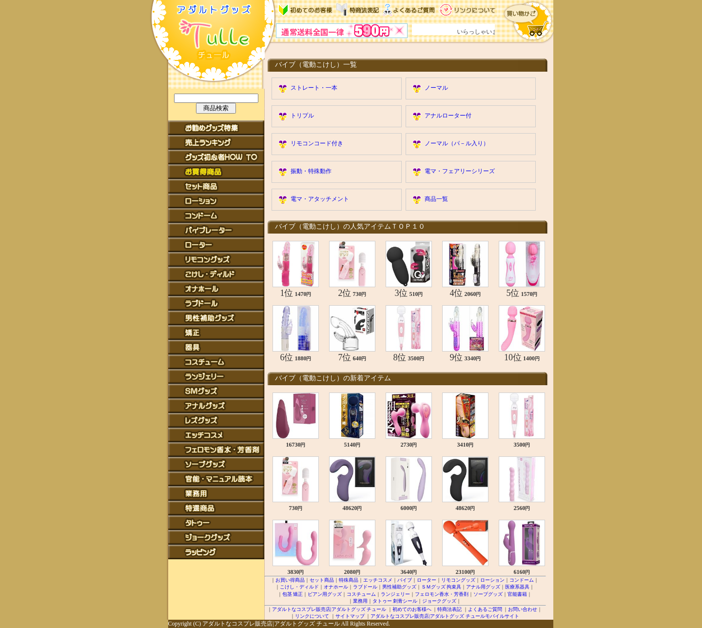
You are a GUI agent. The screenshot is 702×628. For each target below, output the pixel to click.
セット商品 (322, 580)
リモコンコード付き (317, 143)
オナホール (336, 586)
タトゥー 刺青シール (395, 601)
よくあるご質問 (485, 609)
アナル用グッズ (483, 586)
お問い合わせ (522, 609)
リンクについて (312, 616)
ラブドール (365, 586)
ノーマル (436, 87)
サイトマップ (350, 616)
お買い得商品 (290, 580)
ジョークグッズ (439, 601)
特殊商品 (348, 580)
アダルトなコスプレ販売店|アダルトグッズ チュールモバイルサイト (444, 616)
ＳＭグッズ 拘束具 (441, 586)
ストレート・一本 (314, 87)
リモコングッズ (458, 580)
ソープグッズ (488, 594)
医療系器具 (517, 586)
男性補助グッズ (399, 586)
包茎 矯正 (292, 594)
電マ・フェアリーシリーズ (460, 171)
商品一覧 (436, 199)
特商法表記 (449, 609)
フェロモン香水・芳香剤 (441, 594)
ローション (492, 580)
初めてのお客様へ (411, 609)
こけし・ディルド (299, 586)
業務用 (360, 601)
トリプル (302, 115)
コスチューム (361, 594)
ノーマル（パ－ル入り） (457, 143)
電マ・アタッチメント (320, 199)
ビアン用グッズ (325, 594)
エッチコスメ (377, 580)
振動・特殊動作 (311, 171)
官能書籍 (517, 594)
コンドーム (521, 580)
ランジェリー (395, 594)
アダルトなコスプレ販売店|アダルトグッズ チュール (329, 609)
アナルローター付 (448, 115)
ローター (426, 580)
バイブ (404, 580)
